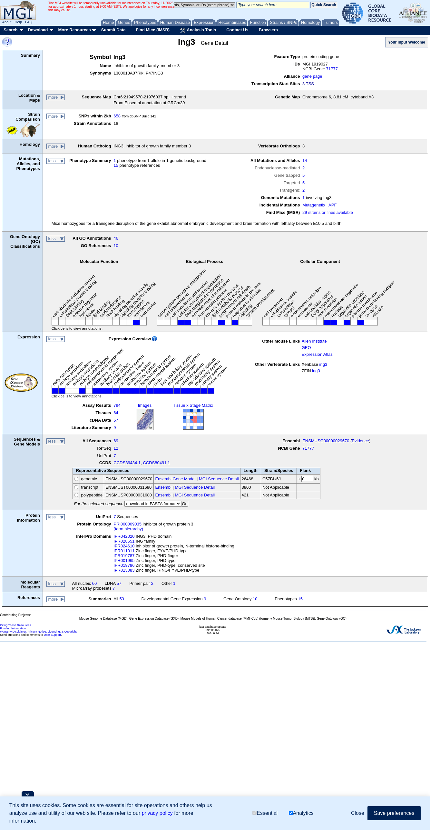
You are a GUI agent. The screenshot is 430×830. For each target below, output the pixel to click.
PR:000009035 (127, 524)
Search (10, 29)
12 (115, 448)
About (7, 22)
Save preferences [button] (394, 813)
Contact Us (237, 29)
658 (117, 116)
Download (38, 29)
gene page (312, 76)
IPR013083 (123, 570)
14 (304, 160)
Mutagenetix (313, 205)
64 (115, 412)
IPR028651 (123, 541)
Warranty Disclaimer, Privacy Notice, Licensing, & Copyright (38, 631)
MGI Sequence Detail (219, 478)
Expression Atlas (317, 354)
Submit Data (113, 29)
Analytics (301, 813)
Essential (265, 813)
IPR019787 (123, 555)
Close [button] (357, 813)
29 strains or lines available (327, 212)
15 (115, 165)
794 (117, 405)
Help (18, 22)
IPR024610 (123, 546)
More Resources (74, 29)
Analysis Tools (198, 30)
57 (115, 420)
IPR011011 (123, 550)
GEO (306, 347)
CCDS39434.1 (127, 462)
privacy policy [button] (157, 813)
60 (94, 583)
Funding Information (13, 628)
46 (115, 238)
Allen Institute (314, 341)
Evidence (360, 440)
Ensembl (163, 487)
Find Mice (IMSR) (153, 29)
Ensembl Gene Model (175, 478)
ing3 (323, 364)
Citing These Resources (15, 625)
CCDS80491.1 (156, 462)
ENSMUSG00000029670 (325, 440)
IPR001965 (123, 560)
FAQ (28, 22)
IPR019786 (123, 565)
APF (332, 205)
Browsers (268, 29)
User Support (52, 634)
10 (115, 245)
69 (115, 440)
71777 (332, 68)
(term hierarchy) (128, 528)
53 (121, 598)
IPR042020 (123, 536)
